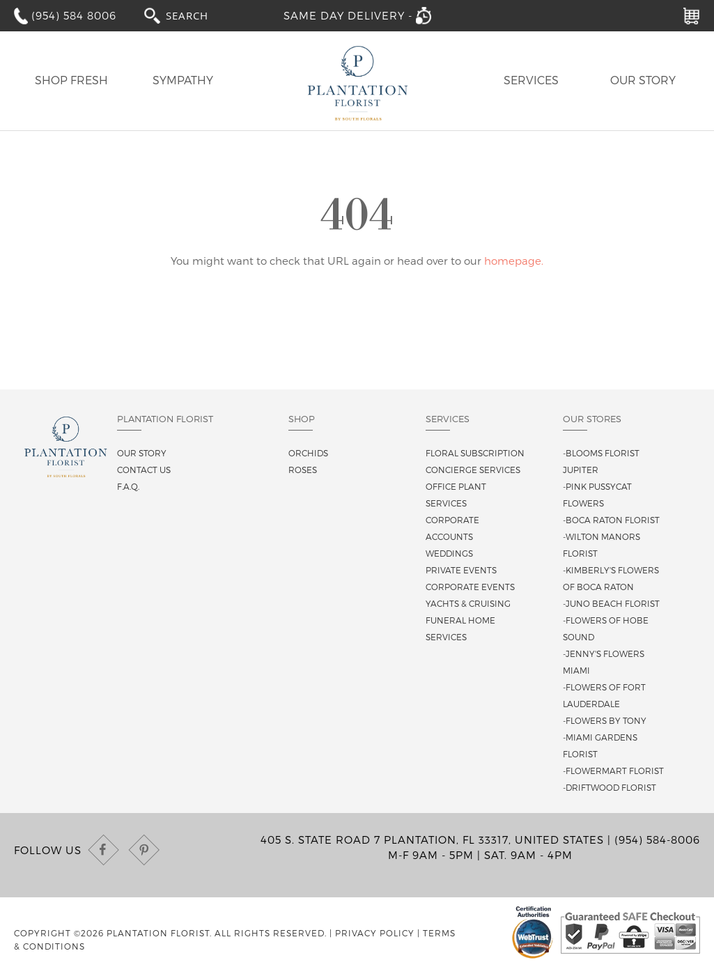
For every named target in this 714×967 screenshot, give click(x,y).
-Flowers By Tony (604, 720)
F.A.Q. (128, 486)
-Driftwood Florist (609, 787)
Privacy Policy (374, 933)
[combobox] (200, 15)
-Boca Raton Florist (611, 520)
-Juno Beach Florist (611, 603)
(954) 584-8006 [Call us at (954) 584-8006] (657, 839)
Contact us (144, 469)
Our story (141, 453)
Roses (302, 469)
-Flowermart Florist (613, 770)
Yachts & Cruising (468, 603)
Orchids (308, 453)
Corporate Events (470, 586)
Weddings (449, 553)
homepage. (513, 260)
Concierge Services (473, 469)
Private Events (461, 570)
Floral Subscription (475, 453)
